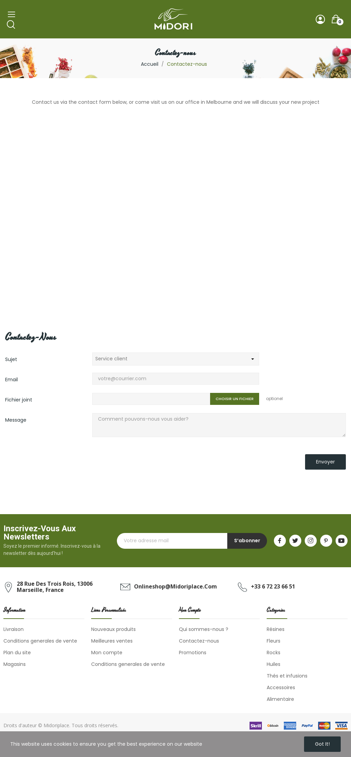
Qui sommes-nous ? (203, 629)
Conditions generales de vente (40, 640)
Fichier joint (18, 399)
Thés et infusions (287, 675)
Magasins (14, 664)
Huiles (273, 664)
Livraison (13, 629)
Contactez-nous (199, 640)
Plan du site (17, 652)
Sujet (11, 359)
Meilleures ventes (112, 640)
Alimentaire (280, 699)
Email (11, 379)
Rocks (273, 652)
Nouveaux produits (113, 629)
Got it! (322, 744)
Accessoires (281, 687)
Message (15, 420)
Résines (276, 629)
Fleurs (273, 640)
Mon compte (106, 652)
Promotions (192, 652)
